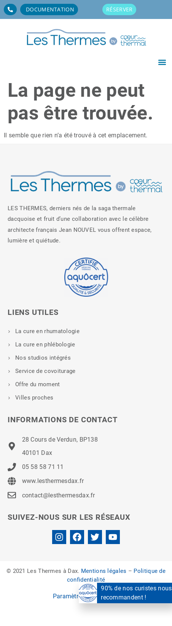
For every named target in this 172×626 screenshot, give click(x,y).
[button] (162, 62)
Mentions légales (104, 571)
